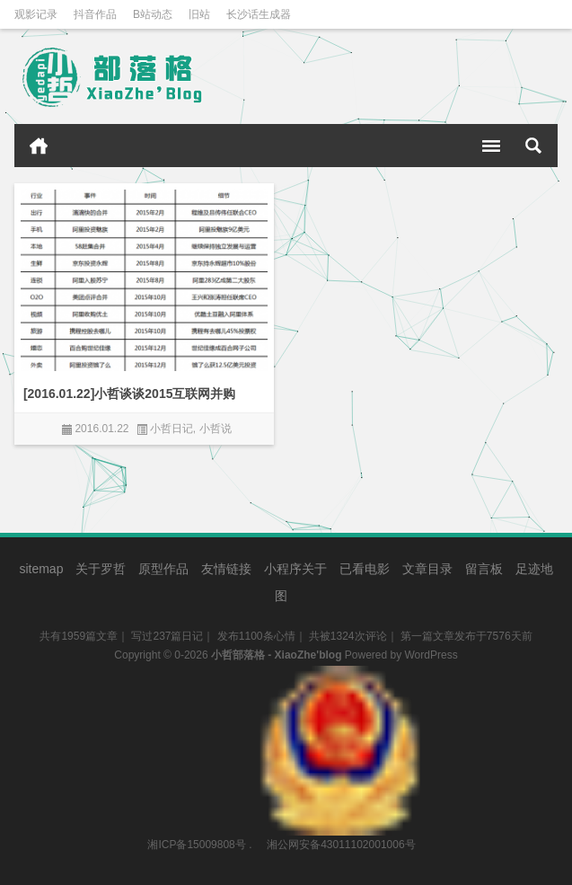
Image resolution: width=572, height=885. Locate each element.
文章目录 (427, 569)
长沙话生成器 (258, 14)
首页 (38, 145)
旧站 (199, 14)
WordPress (431, 655)
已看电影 (364, 569)
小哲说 (215, 428)
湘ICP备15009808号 (196, 844)
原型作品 (163, 569)
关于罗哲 (100, 569)
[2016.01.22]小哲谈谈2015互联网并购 (129, 393)
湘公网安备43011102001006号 (340, 675)
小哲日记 (171, 428)
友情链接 (226, 569)
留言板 (484, 569)
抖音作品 (95, 14)
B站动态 (152, 14)
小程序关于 (295, 569)
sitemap (41, 569)
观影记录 (35, 14)
